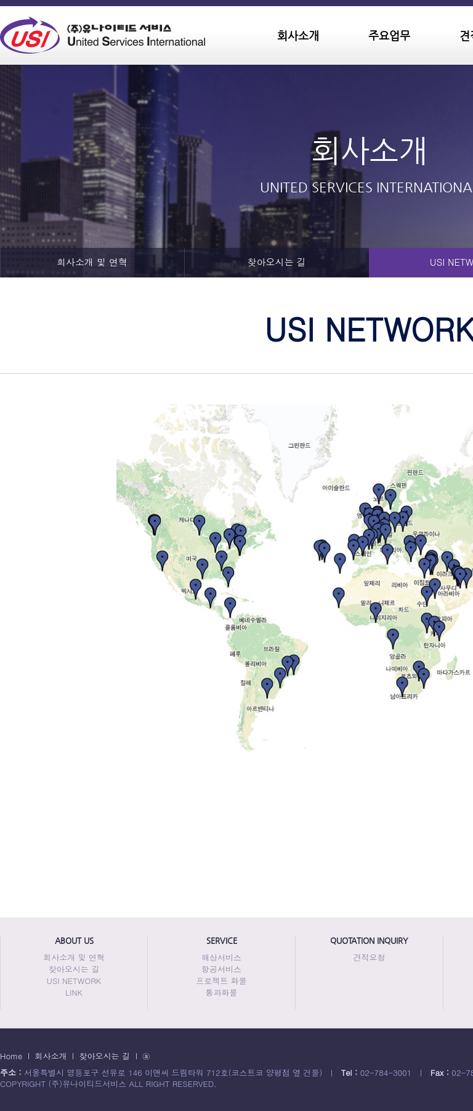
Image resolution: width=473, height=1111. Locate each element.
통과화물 (222, 992)
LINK (74, 992)
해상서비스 (221, 957)
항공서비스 (221, 969)
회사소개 (298, 35)
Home (11, 1056)
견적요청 (370, 957)
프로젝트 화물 (221, 980)
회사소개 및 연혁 (92, 261)
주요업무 (389, 35)
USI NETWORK (74, 980)
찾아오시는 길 (276, 261)
